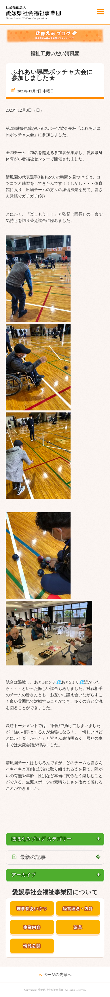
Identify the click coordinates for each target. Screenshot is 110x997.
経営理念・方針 (78, 909)
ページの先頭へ (57, 975)
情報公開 (32, 946)
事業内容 (32, 927)
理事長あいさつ (32, 909)
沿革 (78, 927)
